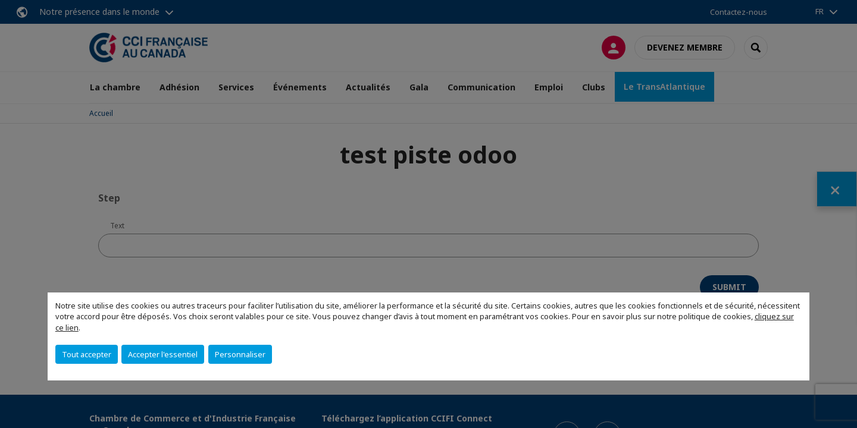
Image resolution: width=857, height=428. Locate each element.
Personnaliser (240, 354)
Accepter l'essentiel (163, 354)
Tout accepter (86, 354)
